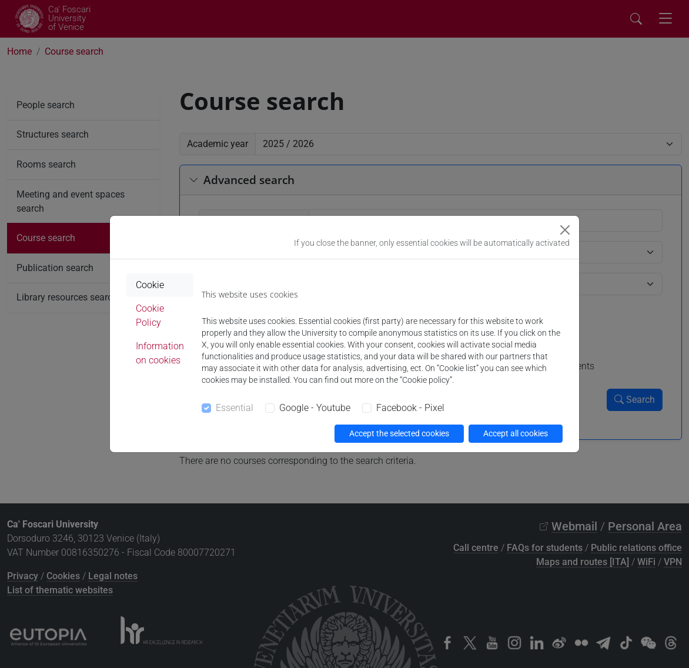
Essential (234, 407)
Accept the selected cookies (399, 433)
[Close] (565, 230)
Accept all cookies (515, 433)
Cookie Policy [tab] (150, 315)
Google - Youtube (314, 407)
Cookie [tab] (150, 284)
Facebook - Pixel (410, 407)
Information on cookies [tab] (160, 353)
